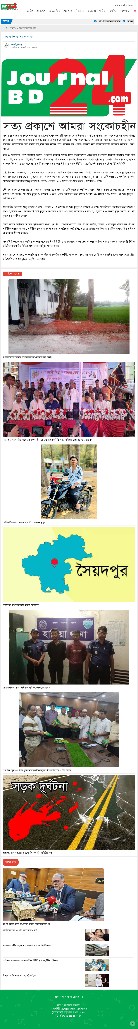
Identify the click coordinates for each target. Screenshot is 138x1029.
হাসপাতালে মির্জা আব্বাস (111, 21)
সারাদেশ (41, 11)
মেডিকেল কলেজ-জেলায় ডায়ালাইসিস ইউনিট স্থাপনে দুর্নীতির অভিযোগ (30, 960)
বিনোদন (79, 11)
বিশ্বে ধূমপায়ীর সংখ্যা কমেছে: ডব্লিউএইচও (19, 975)
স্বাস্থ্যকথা (91, 11)
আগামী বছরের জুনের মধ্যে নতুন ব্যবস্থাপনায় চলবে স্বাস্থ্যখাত (26, 924)
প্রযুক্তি (113, 11)
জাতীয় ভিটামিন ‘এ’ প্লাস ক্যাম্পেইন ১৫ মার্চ (20, 930)
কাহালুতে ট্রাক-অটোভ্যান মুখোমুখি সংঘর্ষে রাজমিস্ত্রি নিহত (27, 852)
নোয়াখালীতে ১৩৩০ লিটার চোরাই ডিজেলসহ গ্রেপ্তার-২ (26, 687)
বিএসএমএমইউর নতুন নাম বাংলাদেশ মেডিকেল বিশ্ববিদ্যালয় (27, 945)
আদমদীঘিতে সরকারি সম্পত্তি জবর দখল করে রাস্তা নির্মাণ (27, 357)
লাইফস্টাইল (125, 11)
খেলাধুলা (67, 11)
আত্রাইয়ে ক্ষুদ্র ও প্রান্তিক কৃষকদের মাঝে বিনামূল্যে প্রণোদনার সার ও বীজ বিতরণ (37, 770)
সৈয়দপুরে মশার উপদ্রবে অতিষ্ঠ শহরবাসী (21, 605)
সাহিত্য (102, 11)
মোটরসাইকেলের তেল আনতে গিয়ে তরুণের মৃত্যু (24, 522)
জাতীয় (30, 11)
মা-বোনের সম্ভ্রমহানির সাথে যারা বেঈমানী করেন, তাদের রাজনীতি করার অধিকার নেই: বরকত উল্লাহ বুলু (47, 439)
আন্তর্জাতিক (54, 11)
